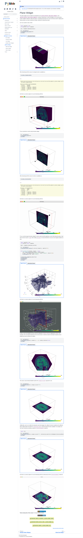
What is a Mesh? (8, 25)
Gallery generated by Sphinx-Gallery (58, 528)
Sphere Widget (8, 48)
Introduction (7, 20)
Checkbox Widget (9, 39)
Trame (6, 51)
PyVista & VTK (7, 34)
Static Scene (23, 36)
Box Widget (8, 37)
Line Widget (8, 41)
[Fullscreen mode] (62, 1)
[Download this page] (59, 1)
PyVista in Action (8, 32)
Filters (6, 30)
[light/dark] (64, 1)
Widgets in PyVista (8, 35)
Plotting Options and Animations (8, 28)
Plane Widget (8, 44)
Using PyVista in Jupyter (9, 22)
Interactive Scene (31, 139)
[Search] (10, 14)
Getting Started (6, 16)
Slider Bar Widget (9, 46)
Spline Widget (8, 50)
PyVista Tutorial (7, 18)
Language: (9, 11)
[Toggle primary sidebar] (20, 1)
